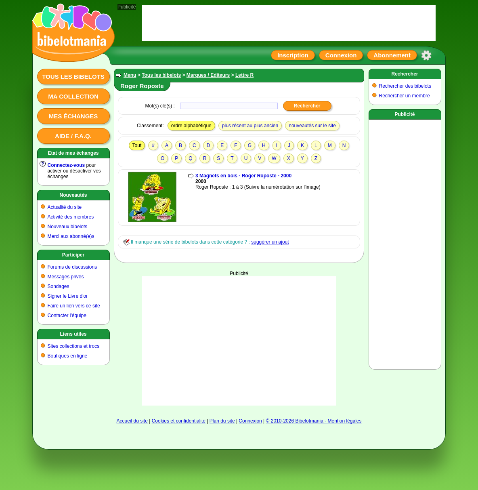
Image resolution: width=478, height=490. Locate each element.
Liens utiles (73, 334)
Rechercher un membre (404, 96)
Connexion (341, 55)
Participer (73, 255)
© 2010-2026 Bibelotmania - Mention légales (314, 421)
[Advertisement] (239, 341)
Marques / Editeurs (208, 75)
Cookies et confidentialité (178, 421)
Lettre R (244, 75)
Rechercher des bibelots (405, 86)
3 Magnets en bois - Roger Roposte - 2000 (243, 176)
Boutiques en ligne (68, 356)
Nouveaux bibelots (68, 226)
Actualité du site (65, 207)
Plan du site (222, 421)
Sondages (58, 286)
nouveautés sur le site (312, 125)
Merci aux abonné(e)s (71, 236)
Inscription (292, 55)
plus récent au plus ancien (250, 125)
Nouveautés (73, 195)
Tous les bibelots (73, 76)
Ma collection (73, 96)
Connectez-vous (66, 165)
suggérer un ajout (270, 242)
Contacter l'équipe (67, 315)
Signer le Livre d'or (68, 296)
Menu (130, 75)
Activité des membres (71, 217)
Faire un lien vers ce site (74, 306)
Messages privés (66, 277)
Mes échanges (73, 116)
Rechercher (404, 74)
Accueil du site (131, 421)
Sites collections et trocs (74, 346)
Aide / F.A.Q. (73, 135)
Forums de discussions (72, 267)
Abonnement (392, 55)
